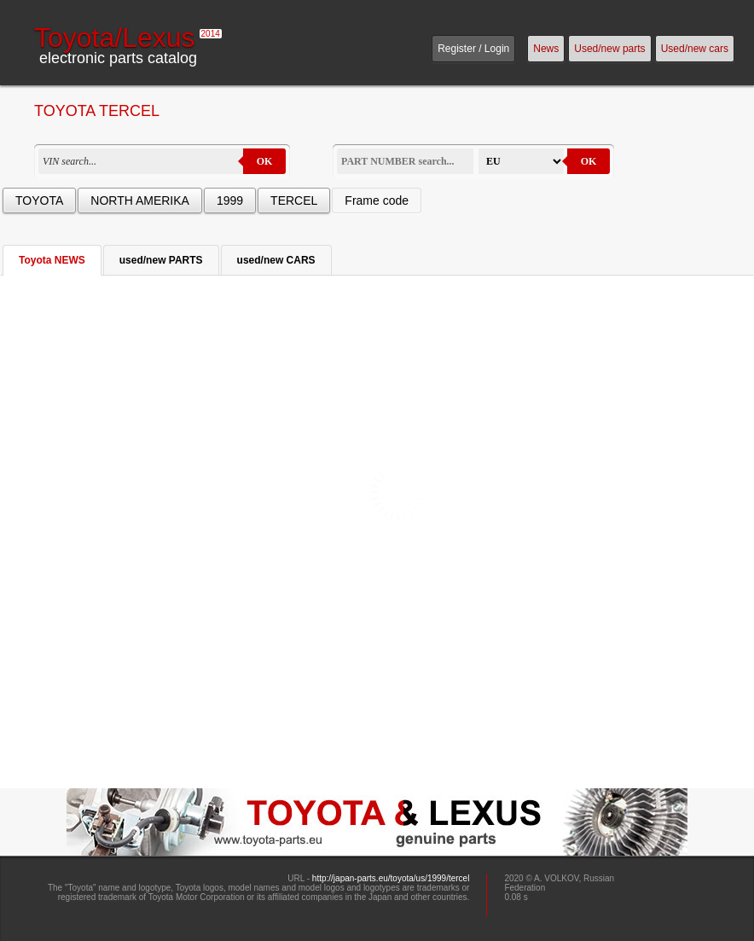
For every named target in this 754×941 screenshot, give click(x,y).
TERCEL (293, 200)
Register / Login (473, 49)
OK (265, 161)
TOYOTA (39, 200)
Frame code (377, 200)
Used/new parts (609, 49)
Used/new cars (694, 49)
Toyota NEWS (52, 260)
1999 (230, 200)
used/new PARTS (161, 260)
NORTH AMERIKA (139, 200)
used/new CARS (276, 260)
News (546, 49)
